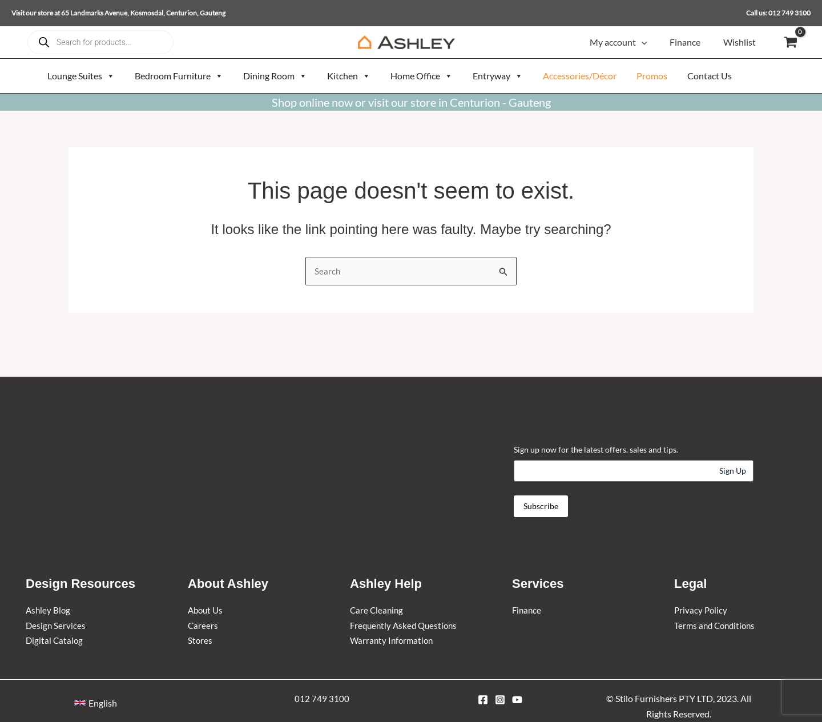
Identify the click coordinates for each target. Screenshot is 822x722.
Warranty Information (393, 640)
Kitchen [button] (348, 75)
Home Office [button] (421, 75)
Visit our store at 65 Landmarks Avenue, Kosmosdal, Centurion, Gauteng (118, 13)
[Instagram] (500, 700)
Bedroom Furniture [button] (179, 75)
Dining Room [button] (275, 75)
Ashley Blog (49, 609)
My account (630, 42)
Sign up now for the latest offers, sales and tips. (596, 449)
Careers (203, 625)
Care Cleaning (377, 609)
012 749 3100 (322, 698)
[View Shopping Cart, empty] (790, 42)
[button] (653, 42)
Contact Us (709, 75)
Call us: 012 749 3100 (778, 13)
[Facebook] (483, 700)
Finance (691, 42)
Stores (200, 640)
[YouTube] (517, 700)
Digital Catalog (55, 640)
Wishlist (742, 42)
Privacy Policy (701, 609)
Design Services (56, 625)
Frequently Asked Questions (406, 625)
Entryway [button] (498, 75)
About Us (206, 609)
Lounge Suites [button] (81, 75)
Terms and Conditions (717, 625)
